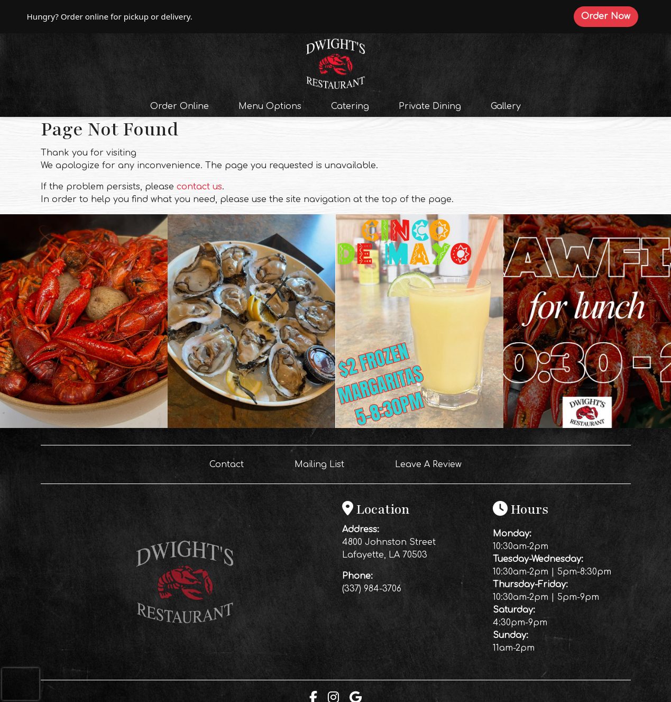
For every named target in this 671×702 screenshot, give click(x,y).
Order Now (609, 16)
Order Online (182, 105)
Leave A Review (432, 463)
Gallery (506, 106)
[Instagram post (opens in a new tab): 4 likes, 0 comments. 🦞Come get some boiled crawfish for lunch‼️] (587, 425)
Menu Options (269, 106)
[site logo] (335, 62)
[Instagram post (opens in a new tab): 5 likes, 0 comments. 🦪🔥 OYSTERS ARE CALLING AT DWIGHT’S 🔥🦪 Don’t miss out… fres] (251, 425)
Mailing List (319, 464)
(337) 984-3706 (371, 589)
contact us (199, 187)
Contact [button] (230, 463)
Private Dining (430, 106)
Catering (350, 106)
